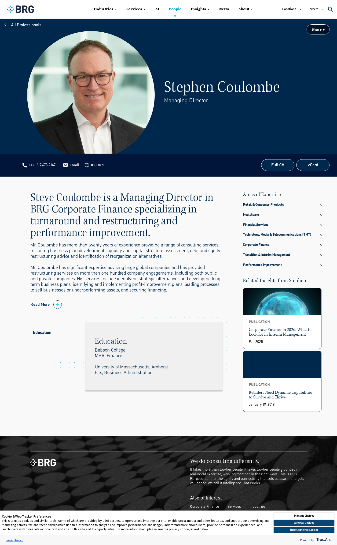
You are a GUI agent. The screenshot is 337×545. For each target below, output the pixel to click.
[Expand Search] (330, 9)
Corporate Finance (204, 506)
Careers (313, 9)
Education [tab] (42, 332)
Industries (103, 9)
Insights (198, 9)
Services (134, 9)
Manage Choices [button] (304, 515)
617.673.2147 (46, 164)
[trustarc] (323, 540)
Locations (289, 9)
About (243, 9)
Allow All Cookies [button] (304, 522)
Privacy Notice (14, 540)
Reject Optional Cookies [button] (304, 529)
